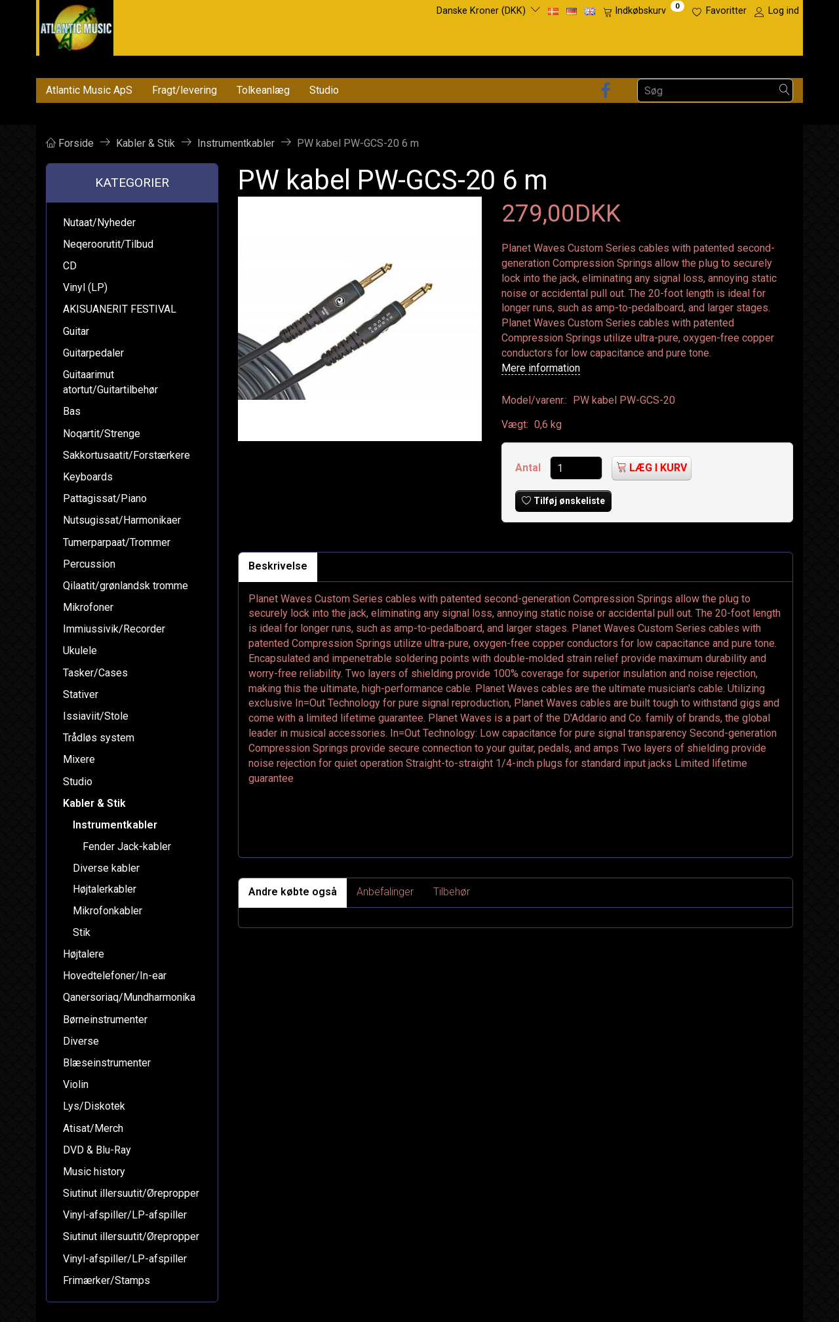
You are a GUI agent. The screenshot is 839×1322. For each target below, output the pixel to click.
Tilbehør (451, 891)
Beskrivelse (277, 566)
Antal (529, 467)
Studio (324, 90)
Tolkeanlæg (263, 90)
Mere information (540, 368)
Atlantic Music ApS (89, 90)
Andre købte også (292, 891)
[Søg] (784, 90)
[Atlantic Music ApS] (76, 25)
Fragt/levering (184, 90)
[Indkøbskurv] (643, 11)
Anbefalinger (385, 891)
